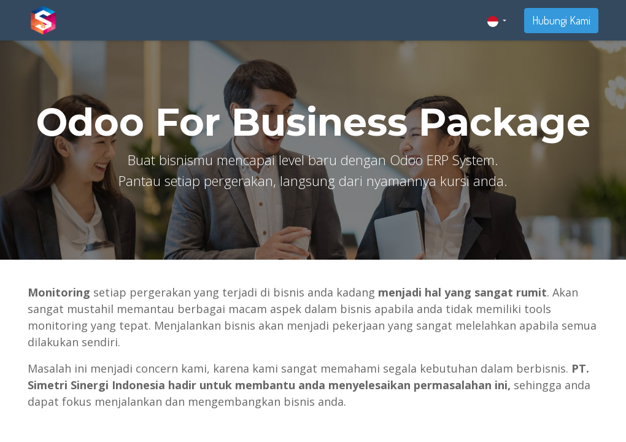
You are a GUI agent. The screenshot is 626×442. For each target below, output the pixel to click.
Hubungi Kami (561, 20)
